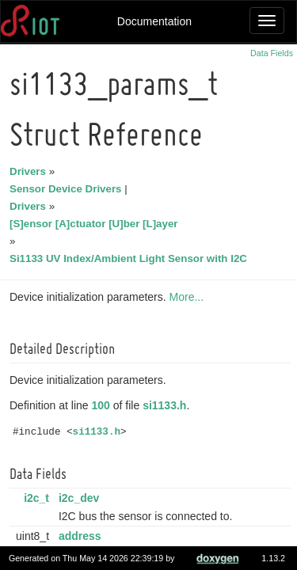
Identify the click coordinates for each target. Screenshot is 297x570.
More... (189, 297)
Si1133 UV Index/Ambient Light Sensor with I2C (130, 258)
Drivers (30, 171)
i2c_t (38, 498)
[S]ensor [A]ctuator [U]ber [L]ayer (96, 224)
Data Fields (271, 53)
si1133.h (166, 405)
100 (103, 405)
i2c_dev (81, 498)
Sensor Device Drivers (68, 189)
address (82, 536)
